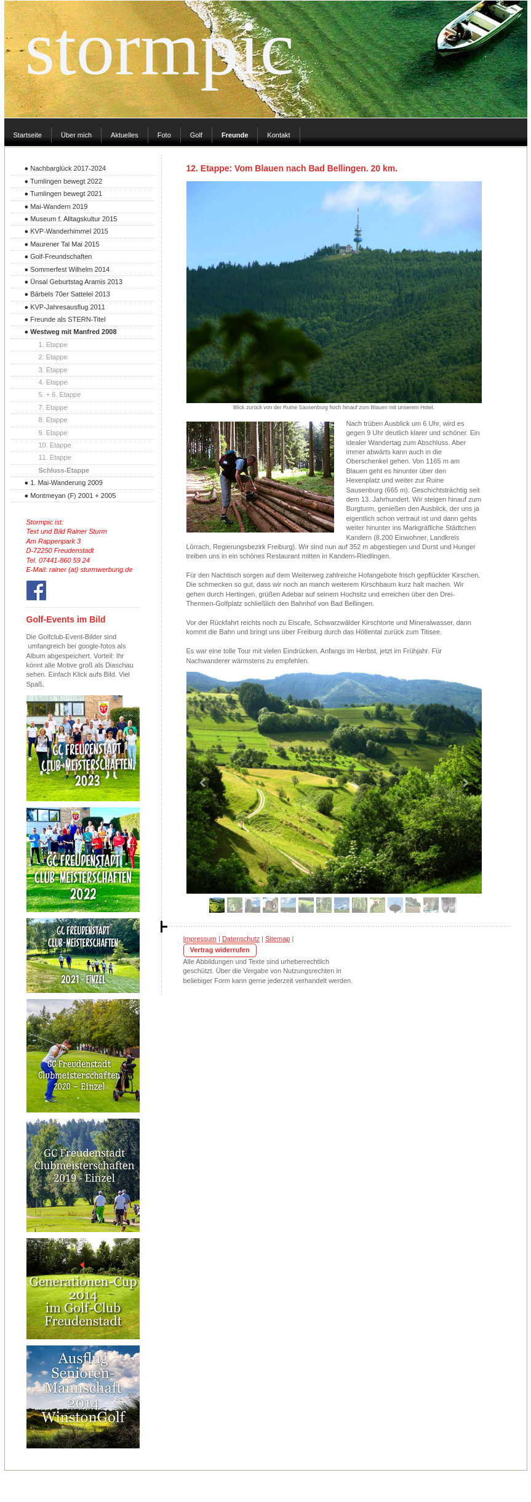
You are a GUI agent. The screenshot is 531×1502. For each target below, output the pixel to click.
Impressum (200, 938)
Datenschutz (241, 938)
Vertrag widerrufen (220, 949)
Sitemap (277, 938)
